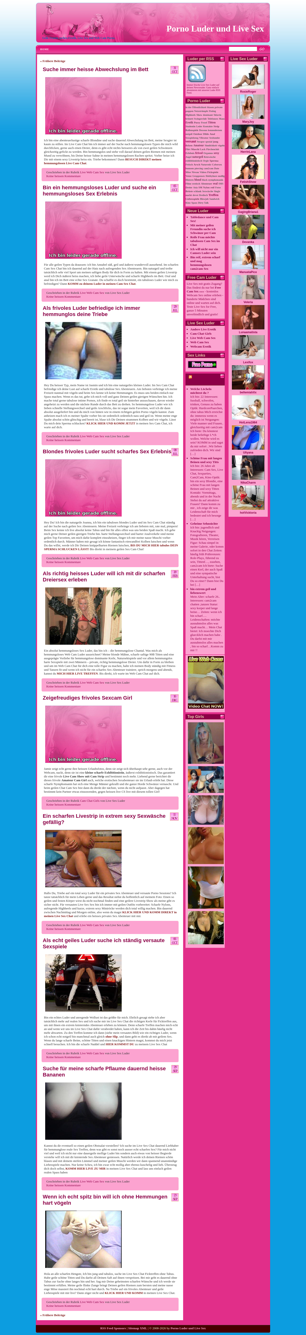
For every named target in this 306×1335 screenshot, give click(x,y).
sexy (216, 153)
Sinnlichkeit (211, 145)
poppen (189, 111)
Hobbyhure (211, 176)
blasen (210, 107)
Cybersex (217, 164)
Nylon (206, 187)
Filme (188, 183)
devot (195, 195)
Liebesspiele (192, 198)
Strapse (201, 141)
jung (215, 141)
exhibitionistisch (194, 160)
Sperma (213, 160)
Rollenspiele (192, 130)
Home (44, 49)
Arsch (197, 164)
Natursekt (206, 164)
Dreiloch (203, 195)
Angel (188, 157)
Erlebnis (190, 153)
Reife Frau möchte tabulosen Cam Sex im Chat (205, 241)
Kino (188, 202)
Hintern (190, 180)
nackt (189, 195)
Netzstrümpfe (201, 111)
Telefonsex (213, 118)
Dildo (206, 134)
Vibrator (203, 138)
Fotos (218, 187)
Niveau (195, 172)
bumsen (190, 168)
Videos (203, 172)
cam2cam (208, 168)
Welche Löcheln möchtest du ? (200, 391)
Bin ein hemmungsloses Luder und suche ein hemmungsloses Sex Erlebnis (99, 191)
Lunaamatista (248, 332)
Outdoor (197, 134)
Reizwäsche (210, 157)
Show (199, 115)
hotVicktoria (248, 512)
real (215, 183)
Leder (199, 126)
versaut (191, 141)
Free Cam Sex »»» (204, 289)
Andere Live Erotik (203, 329)
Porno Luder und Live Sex (215, 28)
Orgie (206, 160)
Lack (203, 149)
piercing (199, 168)
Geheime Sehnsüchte (204, 523)
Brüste (189, 191)
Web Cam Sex (199, 342)
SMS (221, 183)
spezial (208, 141)
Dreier (189, 187)
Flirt (188, 149)
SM (200, 187)
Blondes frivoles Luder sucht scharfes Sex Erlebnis (107, 451)
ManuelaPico (248, 272)
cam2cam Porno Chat (199, 380)
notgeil (189, 134)
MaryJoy (248, 121)
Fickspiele (212, 172)
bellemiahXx (248, 392)
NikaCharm (248, 482)
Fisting (212, 111)
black (205, 180)
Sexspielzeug (192, 138)
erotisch (196, 183)
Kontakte (208, 126)
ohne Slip (111, 1036)
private (219, 107)
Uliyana (248, 452)
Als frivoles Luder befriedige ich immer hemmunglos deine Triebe (91, 311)
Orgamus (208, 153)
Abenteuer (206, 183)
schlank (198, 191)
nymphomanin (215, 180)
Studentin (191, 126)
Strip (216, 126)
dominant (208, 115)
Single (217, 191)
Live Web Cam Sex (92, 172)
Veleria (248, 302)
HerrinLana (248, 151)
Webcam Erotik (200, 346)
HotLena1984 (248, 422)
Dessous (203, 130)
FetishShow (248, 182)
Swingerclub (200, 118)
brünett (189, 118)
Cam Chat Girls (90, 800)
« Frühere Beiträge (52, 61)
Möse (188, 172)
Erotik (189, 122)
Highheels (191, 115)
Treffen (213, 195)
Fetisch (189, 164)
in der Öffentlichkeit (196, 107)
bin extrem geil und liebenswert (203, 591)
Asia (195, 187)
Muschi (195, 149)
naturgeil (197, 156)
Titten (212, 122)
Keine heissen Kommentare (63, 176)
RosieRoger (248, 91)
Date (216, 168)
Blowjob (204, 199)
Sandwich (214, 199)
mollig (221, 176)
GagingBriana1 (248, 212)
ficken (189, 145)
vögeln (221, 145)
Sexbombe (214, 138)
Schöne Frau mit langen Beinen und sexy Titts (206, 460)
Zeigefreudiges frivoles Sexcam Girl (87, 698)
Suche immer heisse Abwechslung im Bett (95, 69)
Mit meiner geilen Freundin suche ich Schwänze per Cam (203, 229)
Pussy (197, 122)
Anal (212, 133)
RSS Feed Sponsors (113, 1328)
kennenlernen (215, 130)
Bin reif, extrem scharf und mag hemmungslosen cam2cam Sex (205, 262)
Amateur (198, 145)
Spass (194, 202)
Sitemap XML (137, 1328)
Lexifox (248, 362)
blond (197, 179)
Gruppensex (198, 176)
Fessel (204, 122)
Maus (222, 118)
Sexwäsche (207, 191)
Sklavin (217, 115)
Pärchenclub (212, 149)
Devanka (248, 242)
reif (212, 187)
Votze (188, 175)
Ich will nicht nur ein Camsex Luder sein (204, 251)
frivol (199, 153)
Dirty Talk (203, 202)
